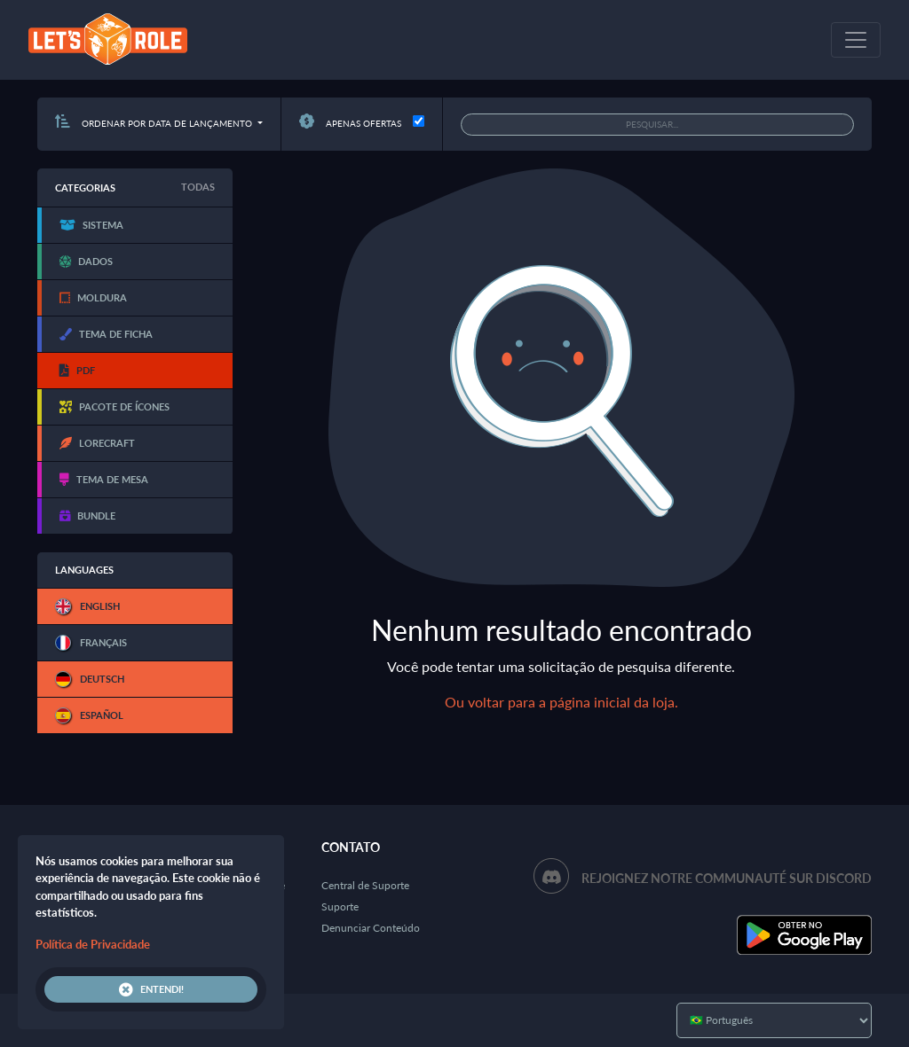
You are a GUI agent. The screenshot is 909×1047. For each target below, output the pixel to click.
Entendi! (151, 989)
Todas (198, 186)
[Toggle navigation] (856, 40)
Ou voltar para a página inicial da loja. (561, 701)
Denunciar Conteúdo (370, 927)
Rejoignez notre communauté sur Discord (726, 878)
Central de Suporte (365, 885)
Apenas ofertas (350, 123)
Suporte (340, 906)
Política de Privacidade (93, 944)
